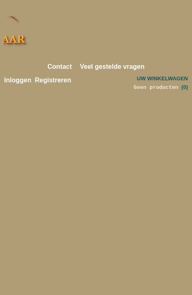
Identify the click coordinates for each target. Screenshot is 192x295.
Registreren (53, 80)
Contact (59, 66)
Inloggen (17, 80)
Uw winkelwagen (162, 78)
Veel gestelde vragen (112, 66)
